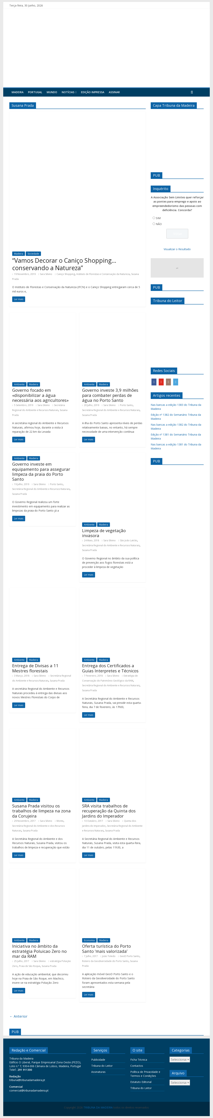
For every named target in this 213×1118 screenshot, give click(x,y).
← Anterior (18, 1016)
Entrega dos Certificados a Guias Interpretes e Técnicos (110, 668)
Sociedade (33, 253)
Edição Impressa (92, 92)
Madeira (17, 92)
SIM (158, 218)
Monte (60, 820)
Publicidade (98, 1059)
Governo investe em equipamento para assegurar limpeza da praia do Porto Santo (41, 471)
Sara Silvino (46, 274)
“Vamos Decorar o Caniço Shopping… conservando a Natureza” (64, 264)
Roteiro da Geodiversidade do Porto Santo (105, 961)
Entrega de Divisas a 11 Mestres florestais (35, 668)
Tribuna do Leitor (102, 1066)
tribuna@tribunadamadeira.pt (27, 1080)
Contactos (136, 1066)
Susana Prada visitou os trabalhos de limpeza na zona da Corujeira (41, 811)
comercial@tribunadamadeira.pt (29, 1090)
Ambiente (19, 384)
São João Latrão (128, 540)
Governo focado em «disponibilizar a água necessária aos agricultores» (40, 395)
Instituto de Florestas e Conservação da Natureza (103, 274)
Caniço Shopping (66, 274)
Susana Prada (89, 415)
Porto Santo (126, 405)
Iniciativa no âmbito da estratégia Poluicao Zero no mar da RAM (39, 951)
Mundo (52, 92)
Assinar (114, 92)
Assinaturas (98, 1072)
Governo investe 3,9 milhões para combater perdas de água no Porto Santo (110, 395)
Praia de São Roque (29, 966)
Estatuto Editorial (140, 1082)
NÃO (159, 224)
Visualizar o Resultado (177, 249)
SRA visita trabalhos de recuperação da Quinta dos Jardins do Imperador (109, 811)
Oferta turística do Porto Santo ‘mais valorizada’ (106, 948)
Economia (89, 940)
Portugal (35, 92)
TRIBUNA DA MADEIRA (98, 1107)
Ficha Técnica (138, 1059)
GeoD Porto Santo (129, 956)
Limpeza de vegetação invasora (104, 533)
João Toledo (108, 956)
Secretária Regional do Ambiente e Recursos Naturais (111, 410)
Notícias (68, 92)
